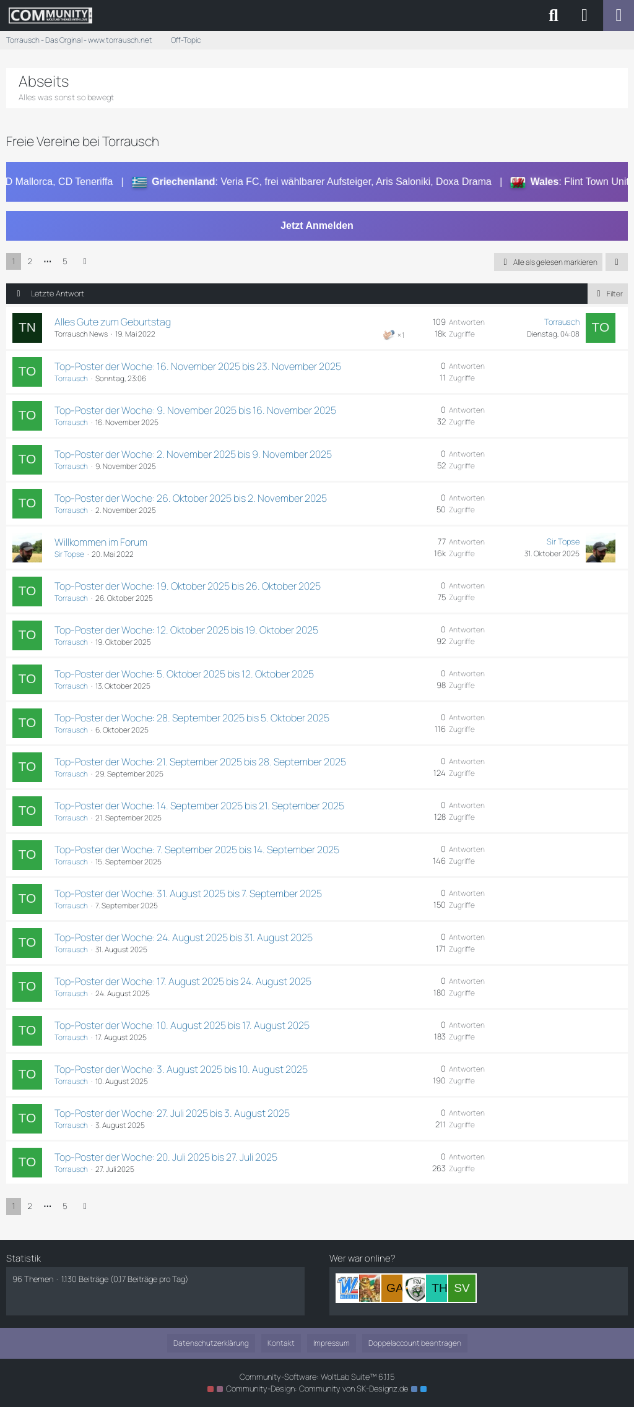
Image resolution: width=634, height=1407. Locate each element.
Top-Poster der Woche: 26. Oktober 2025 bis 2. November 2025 (190, 498)
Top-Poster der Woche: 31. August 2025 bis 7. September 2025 (188, 893)
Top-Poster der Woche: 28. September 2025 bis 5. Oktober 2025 (191, 718)
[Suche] (553, 15)
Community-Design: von (317, 1388)
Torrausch (562, 321)
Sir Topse (69, 554)
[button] (617, 262)
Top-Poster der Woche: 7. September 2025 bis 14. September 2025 (196, 849)
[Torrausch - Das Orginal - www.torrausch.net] (50, 15)
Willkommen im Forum (100, 542)
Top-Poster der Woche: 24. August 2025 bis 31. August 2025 (183, 937)
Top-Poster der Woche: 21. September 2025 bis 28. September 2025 (200, 761)
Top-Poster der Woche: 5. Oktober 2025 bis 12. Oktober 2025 (184, 674)
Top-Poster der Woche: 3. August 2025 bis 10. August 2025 (181, 1069)
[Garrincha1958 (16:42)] (395, 1288)
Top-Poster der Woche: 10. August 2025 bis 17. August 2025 (182, 1025)
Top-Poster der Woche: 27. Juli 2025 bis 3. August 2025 (172, 1113)
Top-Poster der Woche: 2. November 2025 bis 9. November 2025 (193, 454)
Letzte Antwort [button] (57, 293)
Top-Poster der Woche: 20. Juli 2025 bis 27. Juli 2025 (165, 1157)
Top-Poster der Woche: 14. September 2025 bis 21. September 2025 (199, 805)
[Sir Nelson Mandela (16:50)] (373, 1288)
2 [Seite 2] (29, 261)
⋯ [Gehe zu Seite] (47, 261)
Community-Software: (317, 1376)
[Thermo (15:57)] (439, 1288)
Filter (608, 293)
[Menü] (618, 15)
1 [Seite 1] (13, 261)
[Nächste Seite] (85, 261)
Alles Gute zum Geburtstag (112, 322)
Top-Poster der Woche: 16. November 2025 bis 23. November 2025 (197, 366)
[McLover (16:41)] (417, 1288)
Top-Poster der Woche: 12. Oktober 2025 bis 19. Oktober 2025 (186, 630)
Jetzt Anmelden (317, 225)
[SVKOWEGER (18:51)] (462, 1288)
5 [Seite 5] (65, 261)
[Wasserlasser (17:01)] (350, 1288)
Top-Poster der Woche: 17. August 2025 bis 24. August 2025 (182, 981)
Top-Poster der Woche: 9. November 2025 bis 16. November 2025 (195, 410)
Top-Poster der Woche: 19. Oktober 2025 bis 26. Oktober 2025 (187, 586)
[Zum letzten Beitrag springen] (600, 328)
